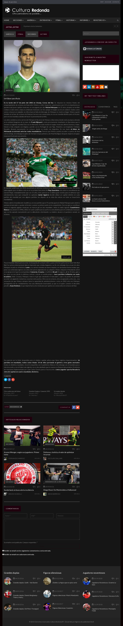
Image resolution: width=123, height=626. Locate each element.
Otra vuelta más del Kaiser (12, 391)
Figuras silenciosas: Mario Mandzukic (66, 595)
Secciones (18, 20)
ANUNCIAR (108, 2)
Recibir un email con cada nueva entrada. (19, 554)
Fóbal (59, 20)
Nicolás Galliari (55, 458)
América (32, 20)
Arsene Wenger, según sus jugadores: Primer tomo (21, 453)
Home (6, 20)
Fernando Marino (16, 458)
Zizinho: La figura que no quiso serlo (65, 583)
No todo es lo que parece (100, 187)
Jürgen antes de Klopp (31, 26)
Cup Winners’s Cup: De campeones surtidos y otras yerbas (100, 117)
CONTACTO (115, 2)
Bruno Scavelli (15, 494)
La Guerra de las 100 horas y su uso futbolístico (101, 200)
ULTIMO (43, 34)
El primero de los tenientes (97, 141)
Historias (71, 20)
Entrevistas (46, 20)
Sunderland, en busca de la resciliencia (19, 490)
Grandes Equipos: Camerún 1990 (39, 391)
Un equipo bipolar (59, 391)
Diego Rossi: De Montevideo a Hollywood (59, 490)
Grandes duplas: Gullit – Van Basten (25, 583)
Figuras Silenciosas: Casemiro (63, 608)
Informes (85, 20)
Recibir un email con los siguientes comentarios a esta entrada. (27, 551)
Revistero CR (100, 20)
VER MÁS (37, 458)
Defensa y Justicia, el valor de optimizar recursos (58, 453)
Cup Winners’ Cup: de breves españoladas (99, 165)
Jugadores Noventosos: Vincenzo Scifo (105, 596)
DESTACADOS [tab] (89, 107)
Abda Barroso (14, 407)
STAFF (102, 2)
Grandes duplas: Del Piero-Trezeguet (26, 609)
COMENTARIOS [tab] (104, 107)
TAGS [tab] (115, 107)
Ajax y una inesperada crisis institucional (99, 176)
